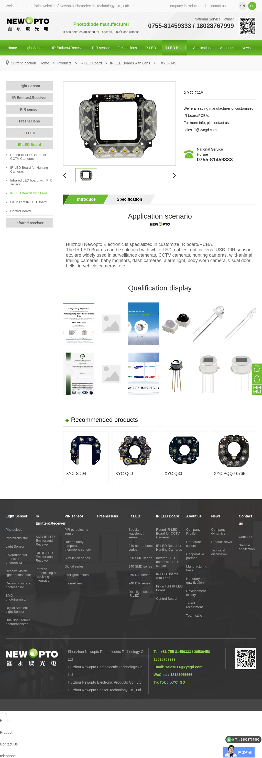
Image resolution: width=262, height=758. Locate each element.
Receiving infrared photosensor (19, 585)
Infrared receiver (29, 223)
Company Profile (193, 531)
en (252, 6)
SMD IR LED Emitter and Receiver (45, 540)
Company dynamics (218, 531)
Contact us (217, 6)
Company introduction (185, 6)
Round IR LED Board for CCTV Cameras (26, 157)
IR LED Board (174, 48)
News (246, 48)
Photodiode (14, 529)
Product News (221, 542)
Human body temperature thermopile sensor (77, 545)
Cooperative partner (195, 556)
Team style (194, 615)
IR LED (150, 48)
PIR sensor (101, 48)
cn (242, 6)
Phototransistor (17, 538)
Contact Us (247, 537)
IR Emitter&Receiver (68, 48)
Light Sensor (35, 48)
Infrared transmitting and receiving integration (48, 574)
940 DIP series (139, 583)
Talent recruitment (194, 605)
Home (12, 48)
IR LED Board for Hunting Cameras (27, 169)
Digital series (73, 566)
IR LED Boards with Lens (130, 63)
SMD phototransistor (17, 597)
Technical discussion (219, 552)
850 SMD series (140, 558)
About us (227, 48)
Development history (196, 593)
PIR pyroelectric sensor (76, 531)
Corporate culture (193, 544)
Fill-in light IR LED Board (26, 202)
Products (64, 63)
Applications (203, 48)
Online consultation (242, 173)
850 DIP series (139, 575)
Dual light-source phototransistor (18, 622)
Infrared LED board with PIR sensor (29, 182)
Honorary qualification (195, 580)
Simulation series (77, 558)
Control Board (18, 211)
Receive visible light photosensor (18, 573)
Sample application (247, 547)
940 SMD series (140, 566)
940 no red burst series (140, 547)
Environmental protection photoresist (16, 558)
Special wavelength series (136, 533)
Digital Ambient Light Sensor (17, 610)
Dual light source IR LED (140, 593)
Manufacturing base (196, 568)
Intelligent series (76, 575)
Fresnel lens (127, 48)
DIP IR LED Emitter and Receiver (44, 556)
